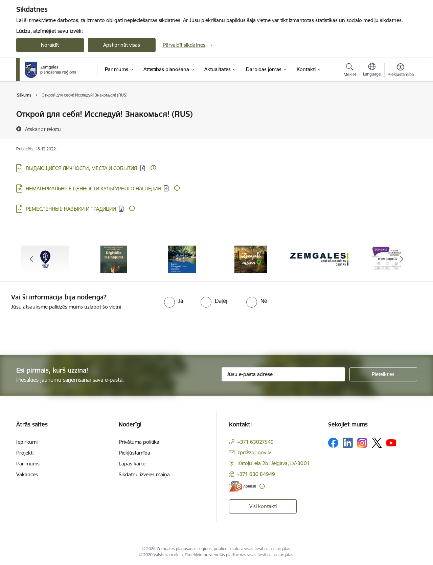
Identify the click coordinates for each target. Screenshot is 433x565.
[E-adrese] (242, 486)
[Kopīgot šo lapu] (400, 128)
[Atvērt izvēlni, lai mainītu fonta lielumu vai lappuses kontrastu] (400, 71)
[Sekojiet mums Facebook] (333, 443)
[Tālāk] (401, 259)
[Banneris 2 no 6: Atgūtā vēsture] (113, 258)
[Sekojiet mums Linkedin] (348, 443)
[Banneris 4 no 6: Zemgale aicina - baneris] (250, 258)
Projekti (24, 452)
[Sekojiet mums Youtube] (391, 442)
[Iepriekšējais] (31, 259)
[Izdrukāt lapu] (400, 111)
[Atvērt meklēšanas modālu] (350, 71)
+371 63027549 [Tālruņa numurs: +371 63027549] (255, 442)
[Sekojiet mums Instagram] (362, 443)
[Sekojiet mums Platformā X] (377, 443)
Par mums (28, 463)
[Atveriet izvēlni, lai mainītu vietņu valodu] (372, 70)
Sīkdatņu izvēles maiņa (144, 474)
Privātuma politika (139, 442)
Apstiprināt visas (121, 45)
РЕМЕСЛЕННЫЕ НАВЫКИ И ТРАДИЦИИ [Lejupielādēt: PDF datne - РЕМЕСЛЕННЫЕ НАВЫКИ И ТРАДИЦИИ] (71, 209)
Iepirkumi (27, 442)
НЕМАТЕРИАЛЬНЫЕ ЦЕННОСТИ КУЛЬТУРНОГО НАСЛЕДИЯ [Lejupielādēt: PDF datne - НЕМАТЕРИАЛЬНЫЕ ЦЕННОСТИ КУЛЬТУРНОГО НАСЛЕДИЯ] (93, 188)
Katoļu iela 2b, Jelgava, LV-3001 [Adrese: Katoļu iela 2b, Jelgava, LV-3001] (273, 463)
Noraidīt (50, 45)
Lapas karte (132, 463)
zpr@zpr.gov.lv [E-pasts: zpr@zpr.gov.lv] (254, 452)
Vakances (27, 474)
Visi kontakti (263, 506)
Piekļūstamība (134, 452)
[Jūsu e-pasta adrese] (283, 374)
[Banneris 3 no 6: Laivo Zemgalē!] (182, 258)
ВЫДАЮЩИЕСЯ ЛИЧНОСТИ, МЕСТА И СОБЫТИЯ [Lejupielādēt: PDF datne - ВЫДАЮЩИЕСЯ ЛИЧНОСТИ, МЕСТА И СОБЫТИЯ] (81, 168)
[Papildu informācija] (153, 167)
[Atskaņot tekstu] (43, 129)
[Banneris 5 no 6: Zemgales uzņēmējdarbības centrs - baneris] (319, 258)
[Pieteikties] (383, 374)
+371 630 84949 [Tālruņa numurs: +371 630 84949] (256, 474)
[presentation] (56, 329)
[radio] (173, 301)
